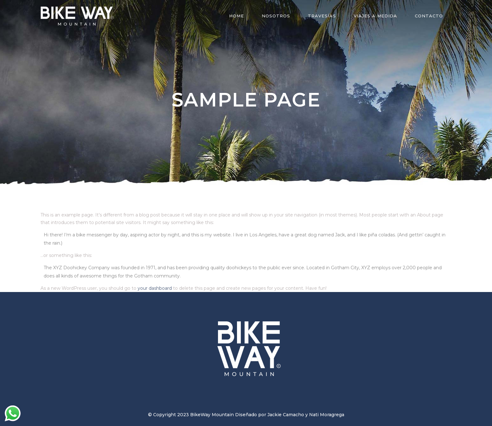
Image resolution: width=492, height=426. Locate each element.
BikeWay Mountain (212, 414)
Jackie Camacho (285, 414)
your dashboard (155, 288)
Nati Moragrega (326, 414)
